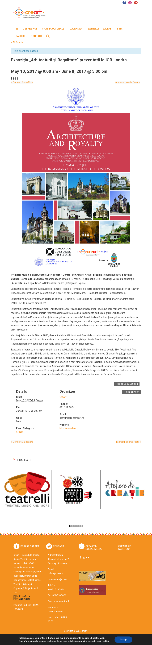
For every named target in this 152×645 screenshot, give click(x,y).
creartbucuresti (55, 611)
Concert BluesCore (22, 82)
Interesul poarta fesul (127, 82)
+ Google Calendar (126, 384)
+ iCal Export (132, 392)
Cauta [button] (48, 36)
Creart (19, 431)
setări (106, 641)
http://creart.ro (68, 428)
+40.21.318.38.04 (56, 589)
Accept (123, 639)
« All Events (17, 42)
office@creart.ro (56, 573)
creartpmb (64, 601)
